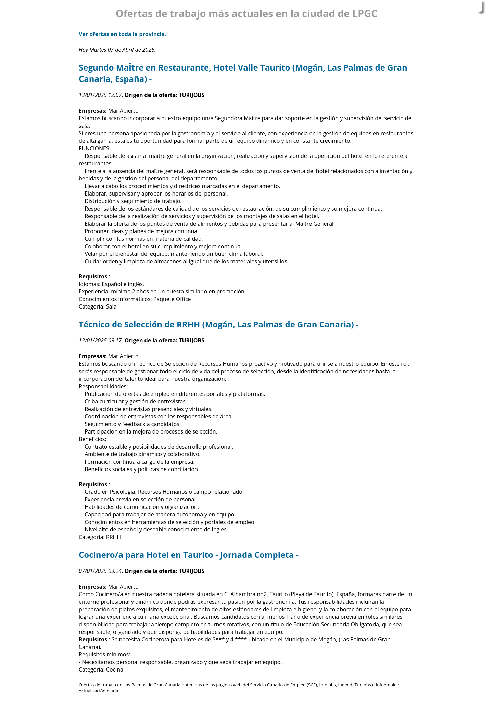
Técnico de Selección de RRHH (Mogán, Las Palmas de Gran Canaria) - (219, 324)
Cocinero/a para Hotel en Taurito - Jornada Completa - (189, 554)
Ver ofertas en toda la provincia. (122, 34)
